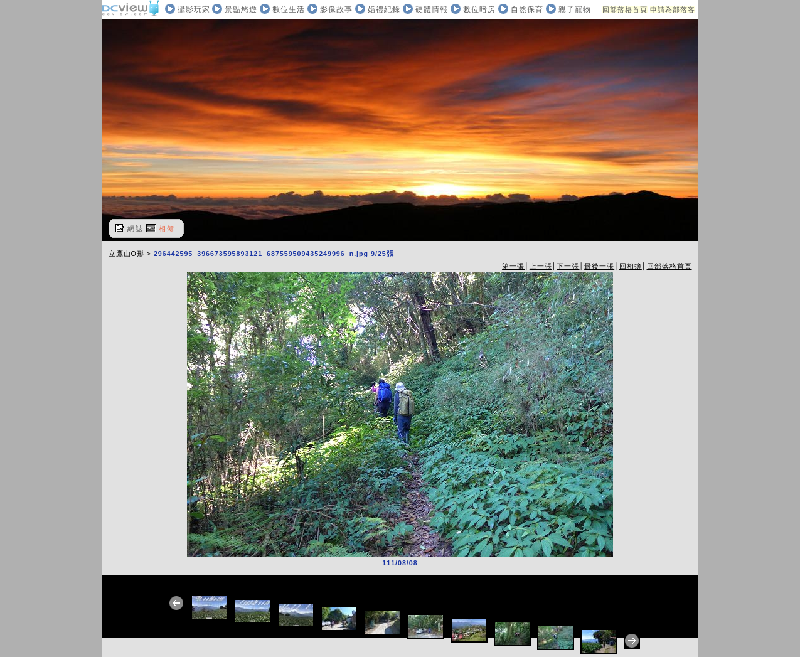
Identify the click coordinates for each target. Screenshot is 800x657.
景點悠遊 (241, 9)
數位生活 (288, 9)
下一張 (568, 266)
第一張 (513, 266)
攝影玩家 (194, 9)
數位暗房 (479, 9)
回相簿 (630, 266)
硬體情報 (431, 9)
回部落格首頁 (625, 9)
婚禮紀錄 (384, 9)
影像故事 (336, 9)
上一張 (541, 266)
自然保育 (527, 9)
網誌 (135, 228)
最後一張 (599, 266)
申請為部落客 (672, 9)
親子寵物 (574, 9)
